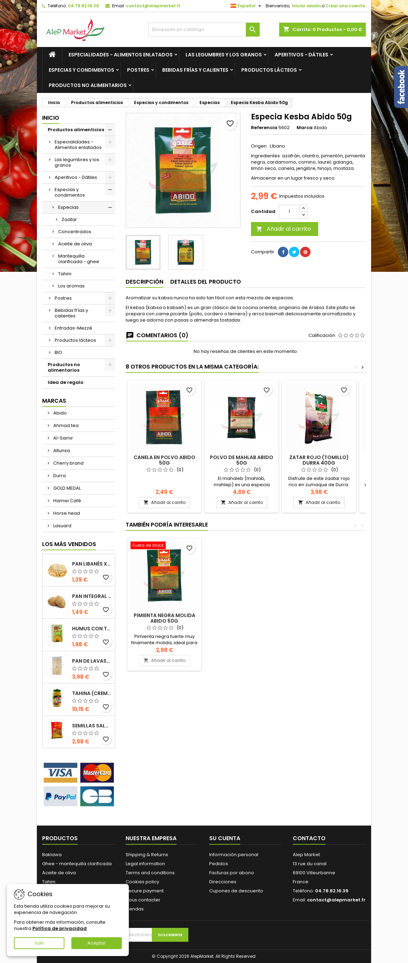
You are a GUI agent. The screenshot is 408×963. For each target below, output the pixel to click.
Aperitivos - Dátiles (301, 54)
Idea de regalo (66, 382)
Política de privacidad (59, 928)
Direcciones (222, 881)
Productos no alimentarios (88, 85)
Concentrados (74, 231)
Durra (59, 475)
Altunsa (61, 450)
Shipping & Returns (147, 854)
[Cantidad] (289, 212)
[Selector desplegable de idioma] (246, 6)
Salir (39, 943)
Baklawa (52, 854)
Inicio (50, 118)
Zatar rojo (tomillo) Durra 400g (319, 460)
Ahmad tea (65, 425)
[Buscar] (204, 30)
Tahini (64, 273)
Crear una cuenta (345, 6)
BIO (58, 352)
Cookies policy (142, 881)
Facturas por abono (231, 872)
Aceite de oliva (75, 243)
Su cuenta (224, 838)
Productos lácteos (269, 69)
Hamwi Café (66, 500)
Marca (305, 128)
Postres (138, 69)
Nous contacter (143, 900)
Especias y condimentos (81, 69)
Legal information (145, 863)
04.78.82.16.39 (83, 6)
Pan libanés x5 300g (92, 564)
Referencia (264, 128)
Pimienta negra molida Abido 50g (319, 618)
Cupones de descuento (236, 890)
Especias (68, 207)
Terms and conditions (150, 872)
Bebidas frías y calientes (195, 69)
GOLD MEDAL (66, 488)
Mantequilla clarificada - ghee (78, 259)
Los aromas (71, 286)
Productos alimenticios (76, 129)
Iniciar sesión (306, 6)
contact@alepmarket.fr (153, 6)
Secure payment (145, 890)
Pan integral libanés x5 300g (92, 596)
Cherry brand (68, 463)
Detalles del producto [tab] (205, 282)
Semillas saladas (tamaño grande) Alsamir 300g (92, 725)
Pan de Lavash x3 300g (92, 661)
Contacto (309, 838)
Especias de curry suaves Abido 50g (164, 618)
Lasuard (61, 525)
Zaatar (69, 219)
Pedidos (218, 863)
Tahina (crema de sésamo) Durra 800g (92, 693)
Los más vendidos (69, 544)
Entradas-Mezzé (73, 328)
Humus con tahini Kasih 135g (92, 628)
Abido (59, 413)
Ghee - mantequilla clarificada (77, 863)
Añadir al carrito (283, 229)
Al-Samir (62, 438)
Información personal (233, 854)
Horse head (66, 513)
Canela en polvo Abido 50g (164, 460)
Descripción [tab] (144, 282)
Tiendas (135, 909)
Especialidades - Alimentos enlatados (121, 54)
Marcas (54, 401)
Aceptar (96, 943)
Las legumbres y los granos (224, 54)
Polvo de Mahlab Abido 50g (241, 460)
